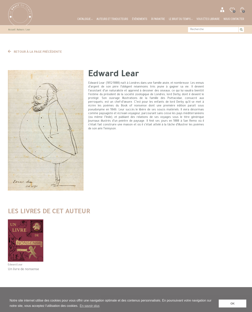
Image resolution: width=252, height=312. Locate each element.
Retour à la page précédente (35, 52)
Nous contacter (234, 19)
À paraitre (158, 19)
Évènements (139, 19)
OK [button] (232, 303)
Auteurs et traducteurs (112, 19)
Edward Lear (15, 265)
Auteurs (20, 29)
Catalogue (85, 19)
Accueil (11, 29)
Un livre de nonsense (23, 269)
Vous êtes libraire (208, 19)
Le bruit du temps (181, 19)
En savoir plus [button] (90, 305)
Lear (28, 29)
